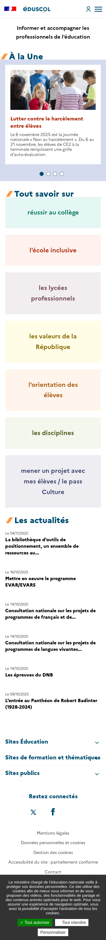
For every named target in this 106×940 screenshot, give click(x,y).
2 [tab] (48, 174)
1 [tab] (42, 174)
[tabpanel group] (53, 114)
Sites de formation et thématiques (52, 757)
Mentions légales (53, 833)
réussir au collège (53, 212)
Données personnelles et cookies (53, 842)
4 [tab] (62, 174)
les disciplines (53, 433)
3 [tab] (55, 174)
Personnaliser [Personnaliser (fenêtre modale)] (53, 932)
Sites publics (22, 773)
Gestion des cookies (53, 852)
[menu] (98, 9)
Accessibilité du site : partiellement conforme (53, 862)
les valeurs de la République (53, 341)
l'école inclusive (53, 250)
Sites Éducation (26, 741)
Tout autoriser (35, 922)
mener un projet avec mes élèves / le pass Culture (53, 481)
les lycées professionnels (53, 293)
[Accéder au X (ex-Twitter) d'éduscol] (33, 813)
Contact (53, 872)
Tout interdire (72, 922)
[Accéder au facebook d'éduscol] (53, 811)
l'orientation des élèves (53, 390)
